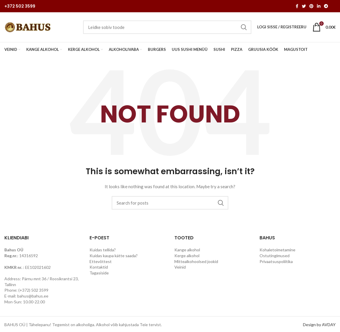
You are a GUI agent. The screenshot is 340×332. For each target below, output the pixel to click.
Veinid (180, 267)
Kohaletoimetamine (277, 250)
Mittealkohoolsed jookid (196, 262)
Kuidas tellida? (103, 250)
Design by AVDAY (319, 325)
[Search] (170, 203)
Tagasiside (99, 273)
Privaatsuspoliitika (276, 262)
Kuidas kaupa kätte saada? (114, 256)
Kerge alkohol (186, 256)
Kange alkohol (187, 250)
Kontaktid (99, 267)
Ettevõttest (101, 262)
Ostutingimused (275, 256)
